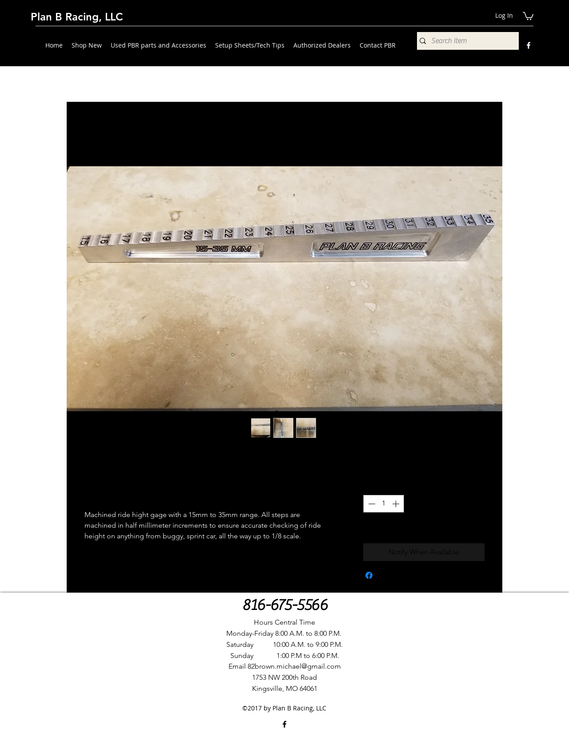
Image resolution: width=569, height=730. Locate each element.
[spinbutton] (383, 503)
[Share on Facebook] (369, 575)
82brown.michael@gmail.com (294, 666)
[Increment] (396, 503)
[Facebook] (528, 45)
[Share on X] (386, 575)
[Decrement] (371, 503)
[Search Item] (465, 41)
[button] (528, 15)
